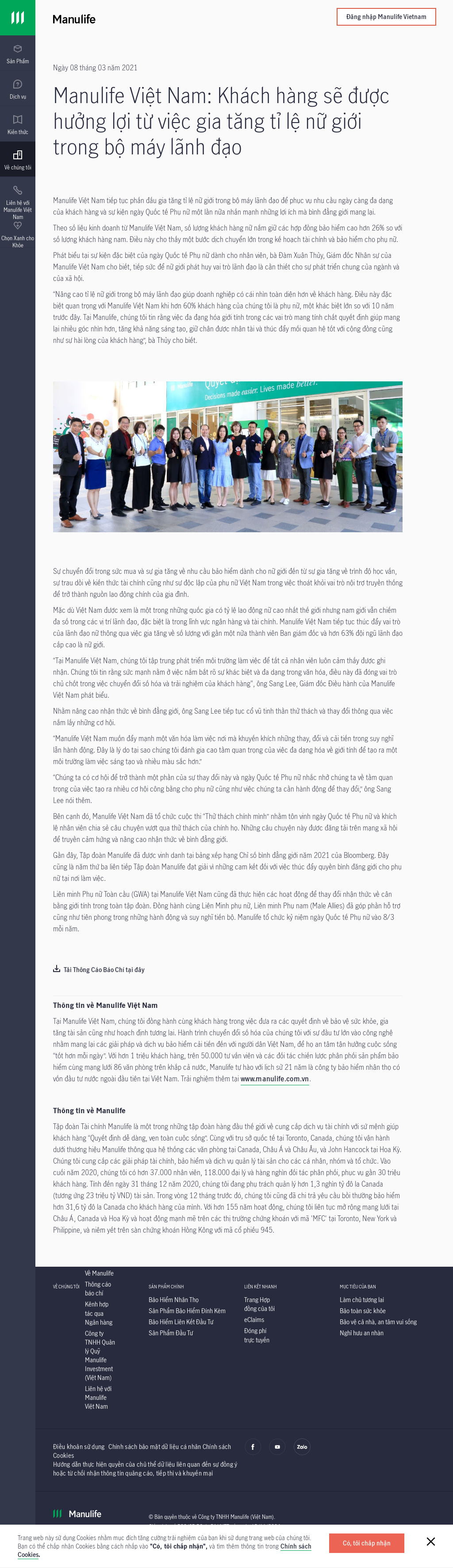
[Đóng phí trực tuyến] (256, 1335)
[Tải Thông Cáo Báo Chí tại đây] (99, 970)
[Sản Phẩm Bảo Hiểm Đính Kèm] (187, 1311)
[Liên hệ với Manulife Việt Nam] (98, 1397)
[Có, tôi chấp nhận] (366, 1543)
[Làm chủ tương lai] (362, 1299)
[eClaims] (254, 1319)
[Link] (17, 17)
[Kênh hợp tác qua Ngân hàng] (98, 1313)
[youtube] (277, 1453)
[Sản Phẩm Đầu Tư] (171, 1333)
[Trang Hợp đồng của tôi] (259, 1304)
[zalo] (302, 1453)
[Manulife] (148, 18)
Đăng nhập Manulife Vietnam (386, 16)
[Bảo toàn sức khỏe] (363, 1311)
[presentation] (17, 53)
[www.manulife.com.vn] (275, 1079)
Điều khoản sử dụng (78, 1446)
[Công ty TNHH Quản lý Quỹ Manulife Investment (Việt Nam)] (100, 1355)
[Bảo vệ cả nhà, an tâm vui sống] (378, 1322)
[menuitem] (17, 54)
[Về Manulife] (99, 1273)
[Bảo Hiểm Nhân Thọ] (174, 1299)
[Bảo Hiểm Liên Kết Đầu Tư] (181, 1322)
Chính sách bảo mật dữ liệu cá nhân (154, 1446)
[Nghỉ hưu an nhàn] (362, 1333)
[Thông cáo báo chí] (98, 1288)
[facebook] (253, 1453)
